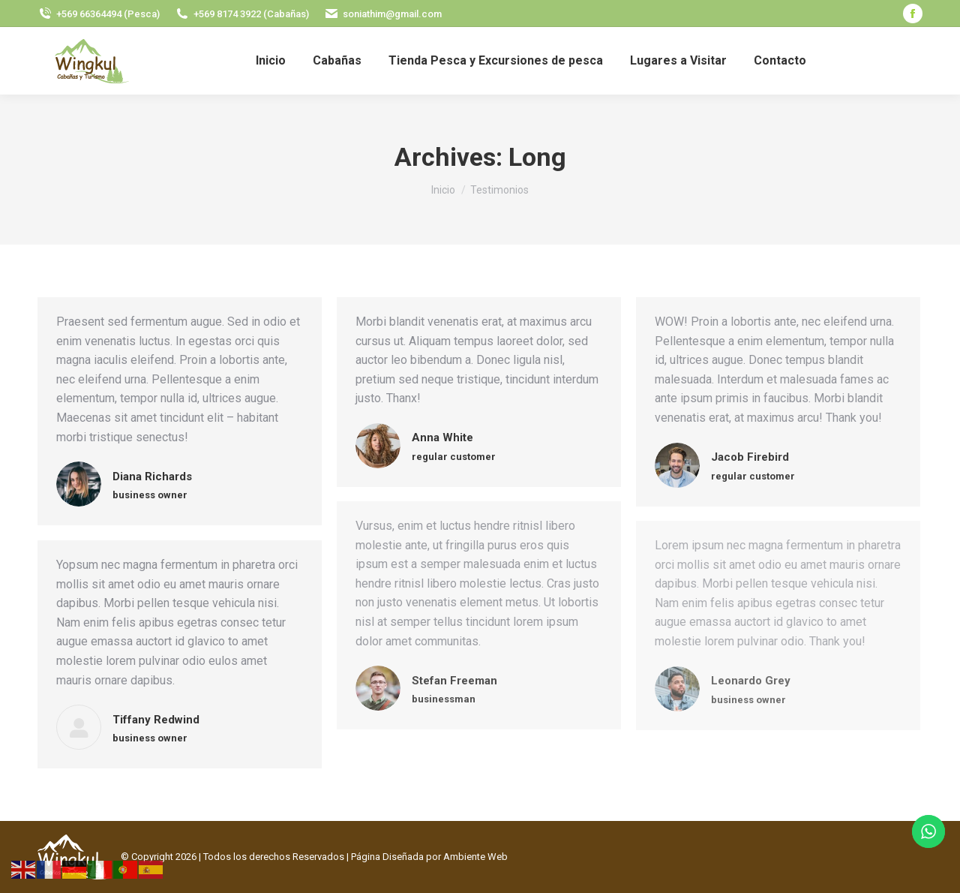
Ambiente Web (475, 856)
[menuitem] (271, 61)
